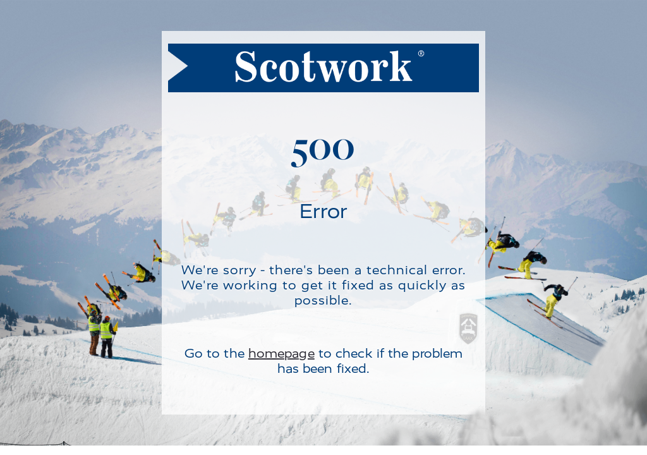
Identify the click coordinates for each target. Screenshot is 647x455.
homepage (281, 353)
